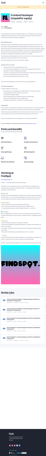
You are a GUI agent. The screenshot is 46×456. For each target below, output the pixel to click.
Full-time (31, 21)
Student (25, 21)
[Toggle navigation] (43, 2)
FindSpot (13, 21)
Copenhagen (19, 21)
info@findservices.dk (31, 123)
